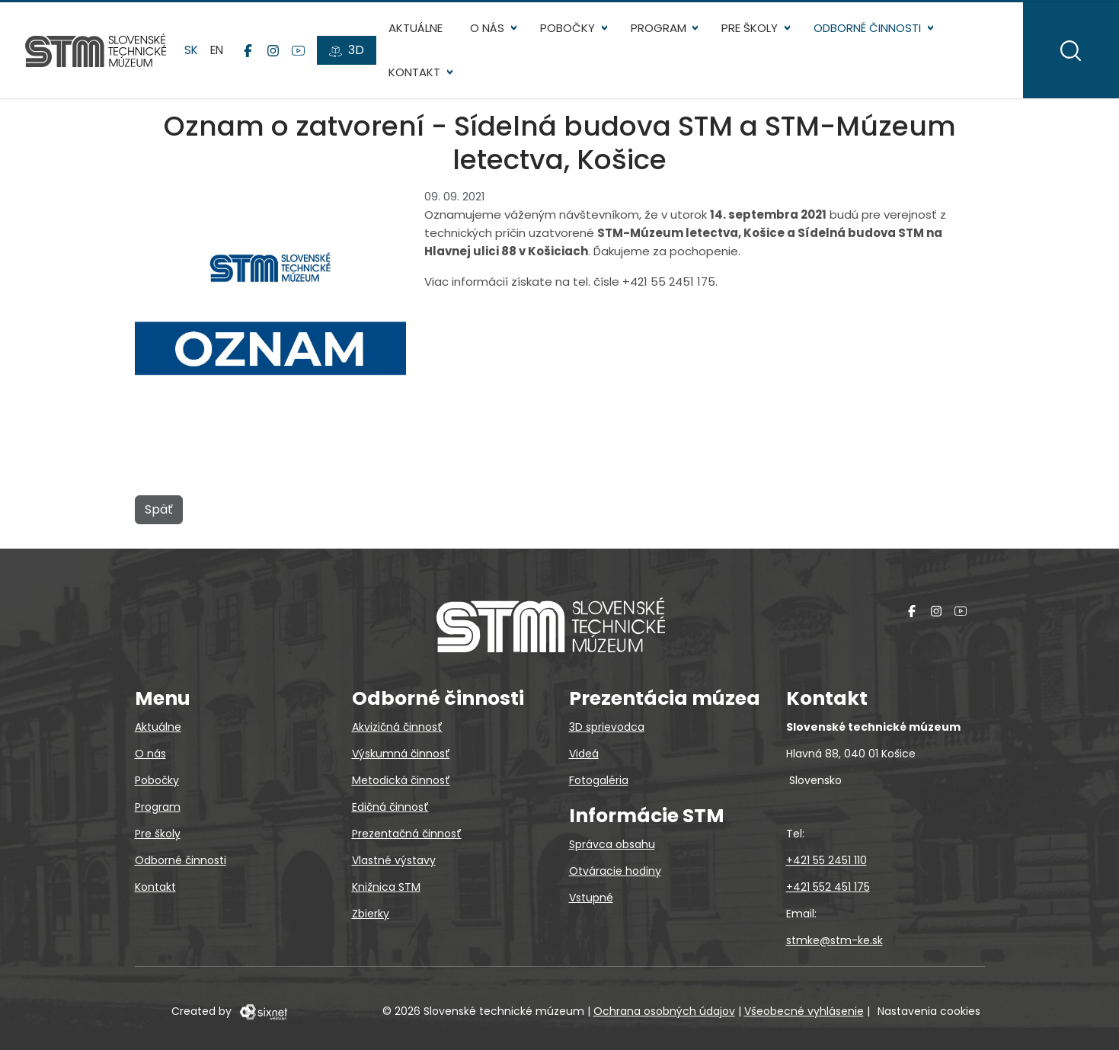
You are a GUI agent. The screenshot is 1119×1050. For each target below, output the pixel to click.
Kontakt (417, 76)
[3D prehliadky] (349, 54)
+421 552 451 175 (828, 887)
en (219, 53)
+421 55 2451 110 (826, 860)
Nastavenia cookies (929, 1011)
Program (661, 31)
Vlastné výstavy (394, 860)
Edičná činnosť (390, 807)
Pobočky (569, 31)
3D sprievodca (606, 727)
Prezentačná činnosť (407, 833)
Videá (584, 753)
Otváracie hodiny (615, 871)
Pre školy (752, 31)
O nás (489, 31)
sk (193, 53)
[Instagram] (275, 54)
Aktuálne (418, 31)
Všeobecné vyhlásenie (804, 1011)
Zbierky (370, 913)
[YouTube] (300, 54)
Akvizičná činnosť (397, 727)
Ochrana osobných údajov (664, 1011)
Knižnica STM (386, 887)
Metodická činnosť (401, 780)
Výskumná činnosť (401, 753)
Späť (159, 515)
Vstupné (591, 897)
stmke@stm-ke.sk (834, 940)
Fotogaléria (598, 780)
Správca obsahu (612, 844)
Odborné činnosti (869, 31)
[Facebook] (250, 54)
